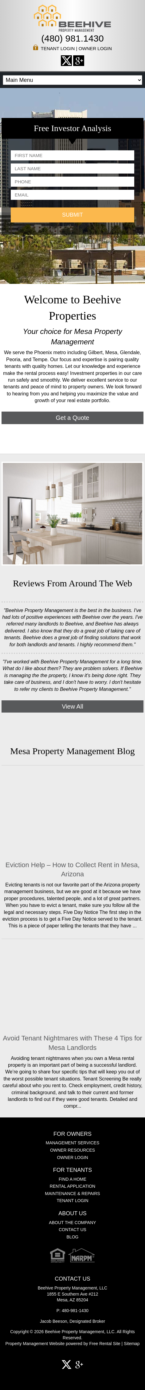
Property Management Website (35, 1343)
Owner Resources (72, 1150)
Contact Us (72, 1229)
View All (72, 706)
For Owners (72, 1134)
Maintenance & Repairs (72, 1193)
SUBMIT (72, 215)
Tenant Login (58, 48)
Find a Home (72, 1179)
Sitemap (131, 1343)
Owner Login (95, 48)
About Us (72, 1213)
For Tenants (72, 1170)
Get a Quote (72, 417)
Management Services (73, 1142)
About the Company (72, 1222)
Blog (73, 1236)
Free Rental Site (104, 1343)
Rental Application (72, 1186)
